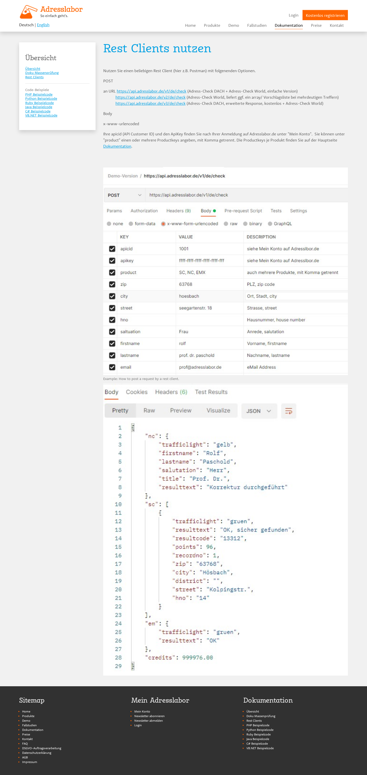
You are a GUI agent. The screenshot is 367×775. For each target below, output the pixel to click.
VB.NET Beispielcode (260, 748)
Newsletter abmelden (148, 720)
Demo (26, 720)
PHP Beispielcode (257, 725)
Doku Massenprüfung (260, 716)
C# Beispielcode (257, 743)
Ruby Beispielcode (258, 734)
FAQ (25, 743)
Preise (26, 734)
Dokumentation (117, 146)
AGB (25, 757)
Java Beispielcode (257, 739)
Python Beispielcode (259, 730)
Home (26, 711)
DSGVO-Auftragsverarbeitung (41, 748)
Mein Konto (142, 711)
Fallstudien (29, 725)
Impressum (29, 762)
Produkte (28, 716)
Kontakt (27, 739)
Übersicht (252, 711)
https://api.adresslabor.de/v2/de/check (150, 97)
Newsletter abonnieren (149, 716)
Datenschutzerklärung (36, 753)
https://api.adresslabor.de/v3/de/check (150, 103)
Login (138, 725)
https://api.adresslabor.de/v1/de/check (151, 91)
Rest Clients (254, 720)
